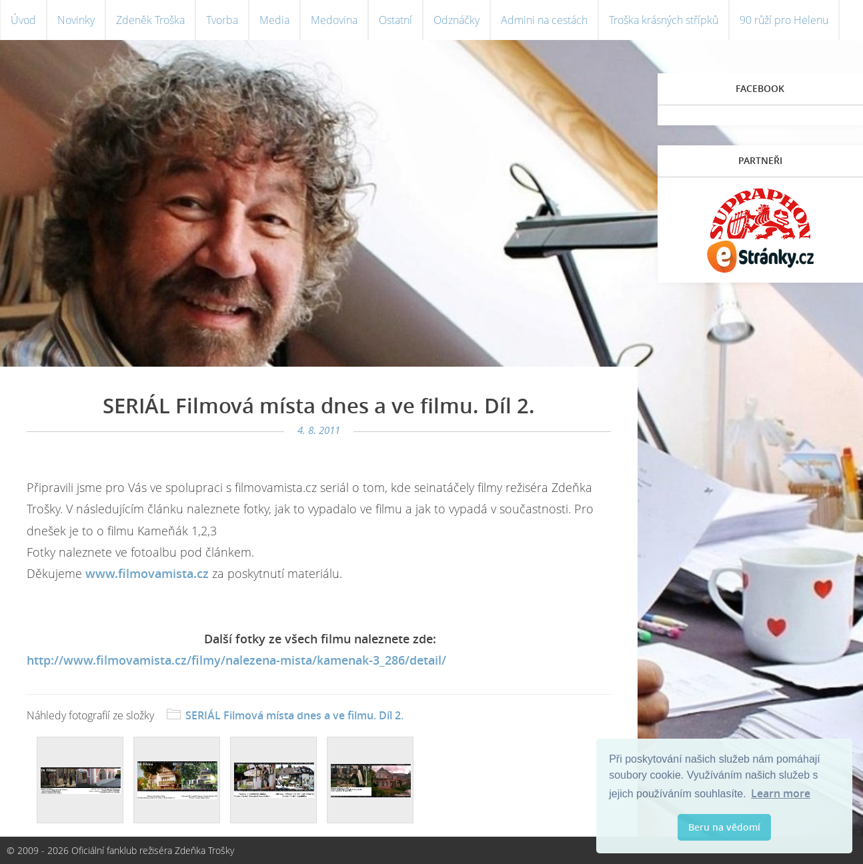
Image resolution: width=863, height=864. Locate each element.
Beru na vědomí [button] (724, 827)
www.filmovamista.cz (147, 573)
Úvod (23, 20)
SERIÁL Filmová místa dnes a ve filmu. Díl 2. (294, 715)
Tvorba (222, 20)
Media (274, 20)
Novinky (76, 20)
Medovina (334, 20)
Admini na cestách (544, 20)
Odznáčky (457, 20)
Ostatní (395, 20)
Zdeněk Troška (150, 20)
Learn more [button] (780, 793)
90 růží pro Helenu (784, 20)
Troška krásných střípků (663, 20)
